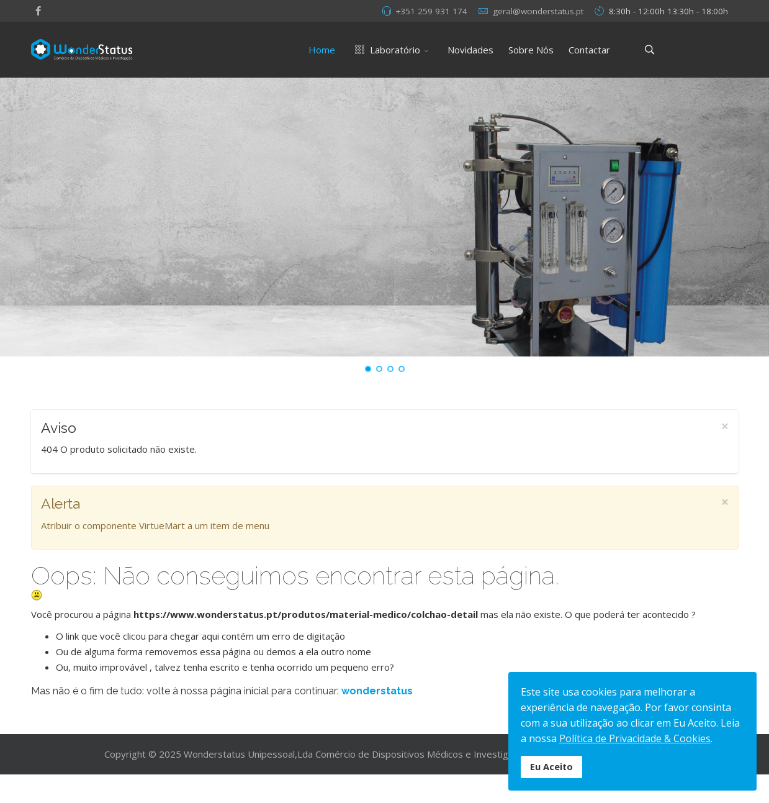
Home (321, 49)
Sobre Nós (531, 49)
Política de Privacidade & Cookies (635, 738)
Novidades (470, 49)
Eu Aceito (551, 767)
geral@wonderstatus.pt (538, 11)
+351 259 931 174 (431, 11)
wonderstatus (377, 691)
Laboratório (385, 49)
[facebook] (38, 10)
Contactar (589, 49)
